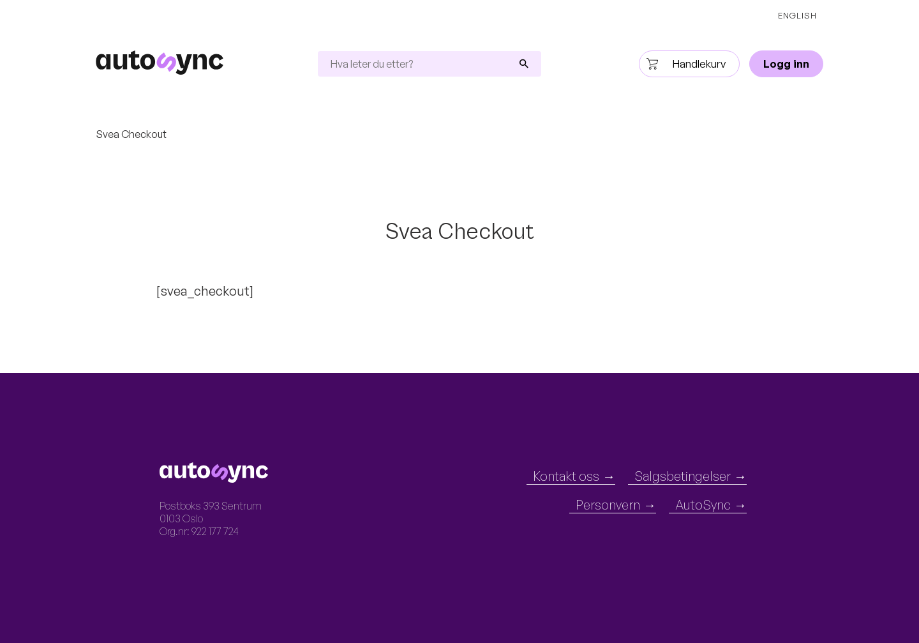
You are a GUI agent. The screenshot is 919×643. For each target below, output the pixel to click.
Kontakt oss (566, 476)
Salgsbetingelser (682, 476)
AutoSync (703, 505)
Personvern (608, 505)
